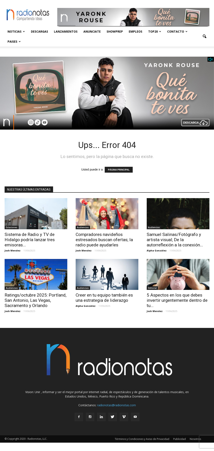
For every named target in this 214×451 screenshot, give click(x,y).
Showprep (115, 31)
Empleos (135, 31)
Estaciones (11, 227)
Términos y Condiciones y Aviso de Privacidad (142, 439)
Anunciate (92, 31)
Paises (14, 41)
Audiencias (83, 227)
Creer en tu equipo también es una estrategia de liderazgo (104, 298)
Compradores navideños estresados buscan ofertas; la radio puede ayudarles (104, 239)
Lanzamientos (66, 31)
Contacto (177, 31)
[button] (204, 37)
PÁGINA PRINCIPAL (119, 169)
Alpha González (157, 250)
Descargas (39, 31)
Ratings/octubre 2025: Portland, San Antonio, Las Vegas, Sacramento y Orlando (35, 300)
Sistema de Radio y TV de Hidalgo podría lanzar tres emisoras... (30, 239)
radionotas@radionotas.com (116, 405)
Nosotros (195, 439)
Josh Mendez (12, 250)
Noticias (16, 31)
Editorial (152, 288)
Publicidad (179, 439)
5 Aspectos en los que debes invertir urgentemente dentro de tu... (177, 300)
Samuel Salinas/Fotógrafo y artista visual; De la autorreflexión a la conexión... (175, 239)
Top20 (154, 31)
